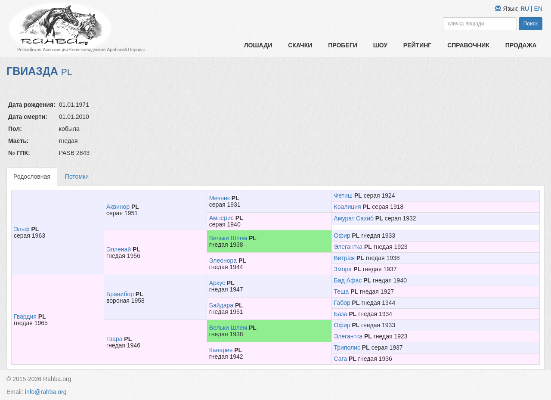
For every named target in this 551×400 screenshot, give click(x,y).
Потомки (77, 176)
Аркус (217, 282)
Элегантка (348, 246)
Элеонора (223, 260)
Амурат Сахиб (354, 218)
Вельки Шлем (228, 238)
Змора (343, 269)
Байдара (221, 305)
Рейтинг (417, 45)
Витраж (344, 257)
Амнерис (221, 217)
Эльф (22, 229)
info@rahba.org (46, 391)
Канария (221, 350)
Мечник (219, 198)
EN (538, 8)
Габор (342, 302)
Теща (341, 291)
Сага (340, 358)
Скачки (300, 45)
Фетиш (343, 195)
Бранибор (120, 294)
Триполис (347, 347)
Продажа (521, 45)
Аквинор (118, 206)
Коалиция (347, 206)
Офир (342, 235)
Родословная (31, 176)
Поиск (530, 24)
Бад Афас (348, 280)
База (340, 313)
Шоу (380, 45)
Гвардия (25, 316)
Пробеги (342, 45)
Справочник (468, 45)
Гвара (114, 338)
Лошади (258, 45)
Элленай (118, 249)
